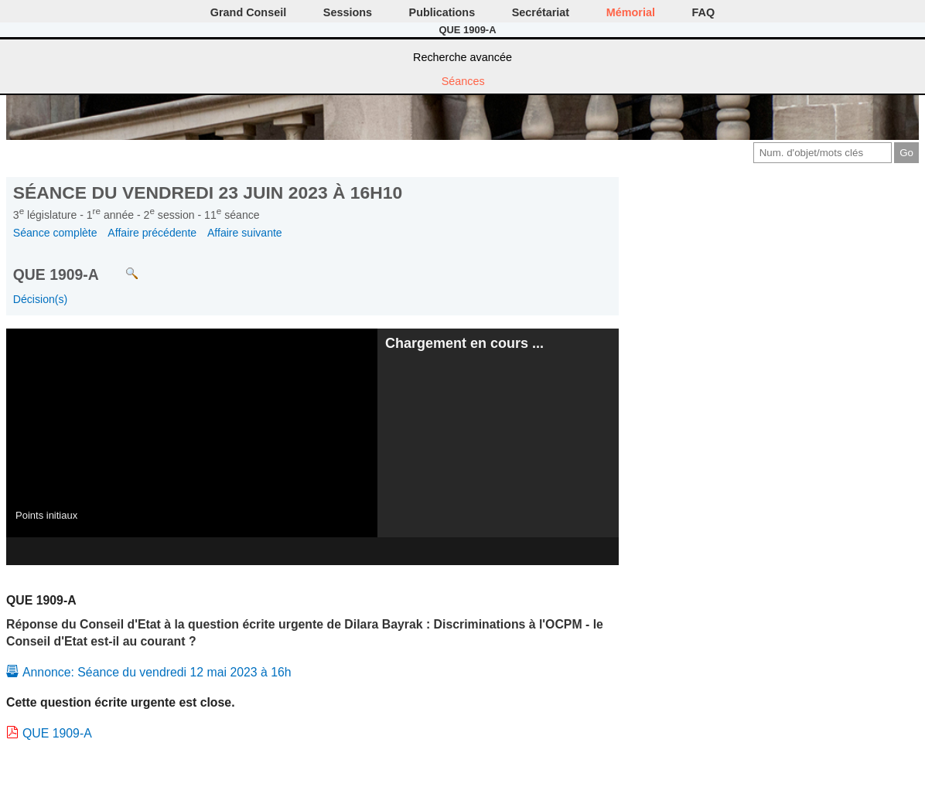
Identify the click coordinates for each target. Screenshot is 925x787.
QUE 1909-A (57, 733)
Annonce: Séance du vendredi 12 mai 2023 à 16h (157, 672)
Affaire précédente (152, 233)
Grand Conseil (248, 12)
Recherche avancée (462, 57)
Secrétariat (540, 12)
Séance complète (55, 233)
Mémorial (630, 12)
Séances (463, 81)
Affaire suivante (244, 233)
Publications (442, 12)
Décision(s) (40, 299)
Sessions (347, 12)
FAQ (703, 12)
